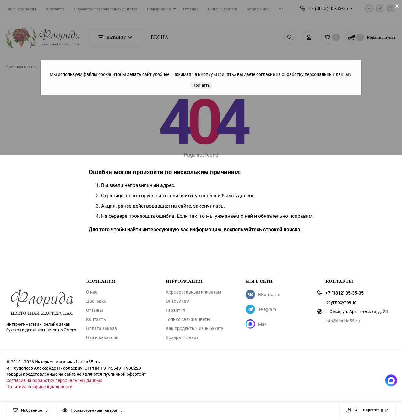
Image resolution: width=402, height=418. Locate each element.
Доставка (96, 301)
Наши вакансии (102, 337)
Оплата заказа (101, 328)
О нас (91, 292)
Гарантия (175, 310)
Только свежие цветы (188, 319)
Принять (201, 85)
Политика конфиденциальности (39, 386)
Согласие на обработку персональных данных (54, 380)
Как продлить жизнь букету (194, 328)
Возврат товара (182, 337)
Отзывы (94, 310)
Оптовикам (177, 301)
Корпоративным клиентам (193, 292)
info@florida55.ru (342, 321)
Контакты (96, 319)
